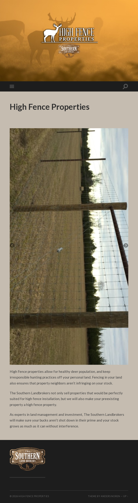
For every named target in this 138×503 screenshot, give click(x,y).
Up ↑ (125, 496)
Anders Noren (110, 496)
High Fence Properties (34, 496)
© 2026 (14, 496)
